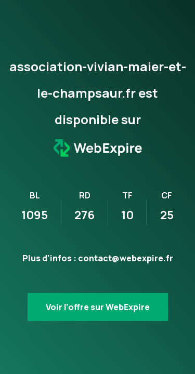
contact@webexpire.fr (125, 258)
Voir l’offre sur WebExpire (98, 307)
